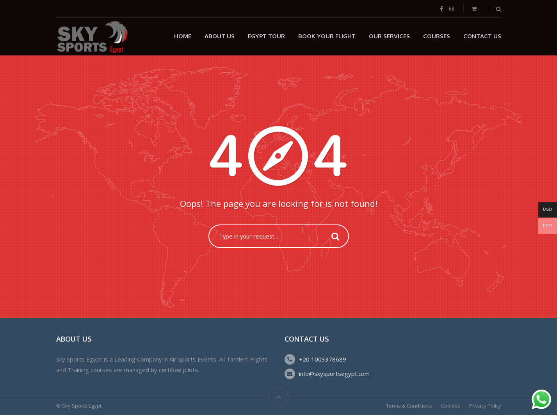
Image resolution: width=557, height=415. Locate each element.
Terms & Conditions (409, 405)
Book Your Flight (327, 36)
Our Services (389, 36)
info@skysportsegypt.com (334, 374)
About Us (220, 36)
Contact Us (482, 36)
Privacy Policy (485, 405)
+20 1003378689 (322, 359)
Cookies (450, 405)
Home (182, 36)
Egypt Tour (266, 36)
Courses (436, 36)
